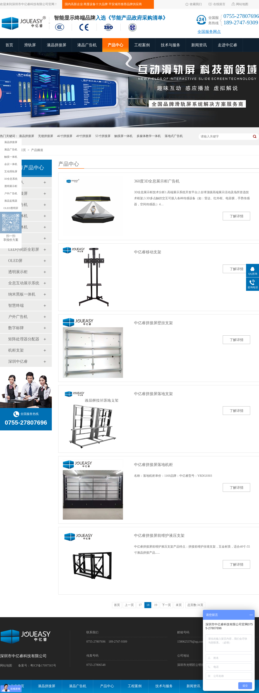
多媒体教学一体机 (149, 136)
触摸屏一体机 (123, 136)
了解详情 (236, 216)
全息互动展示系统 (23, 283)
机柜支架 (16, 350)
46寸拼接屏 (64, 136)
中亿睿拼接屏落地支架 (153, 394)
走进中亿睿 (227, 45)
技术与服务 (170, 45)
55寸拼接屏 (103, 136)
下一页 (166, 605)
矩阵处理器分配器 (23, 339)
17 (140, 605)
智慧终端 (16, 305)
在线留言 (219, 4)
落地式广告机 (174, 136)
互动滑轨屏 (10, 171)
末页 (179, 605)
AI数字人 (16, 182)
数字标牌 (16, 328)
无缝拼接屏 (45, 136)
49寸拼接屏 (83, 136)
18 (147, 605)
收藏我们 (196, 4)
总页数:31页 (195, 605)
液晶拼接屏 (56, 45)
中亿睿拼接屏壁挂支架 (153, 323)
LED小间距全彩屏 (23, 249)
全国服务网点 (209, 32)
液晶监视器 (10, 200)
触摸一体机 (18, 216)
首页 (9, 45)
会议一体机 (18, 227)
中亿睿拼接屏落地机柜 (153, 465)
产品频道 (37, 150)
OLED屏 (15, 261)
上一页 (129, 605)
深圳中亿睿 (18, 361)
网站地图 (242, 4)
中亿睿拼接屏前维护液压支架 (159, 535)
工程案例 (142, 45)
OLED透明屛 (10, 208)
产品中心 (115, 45)
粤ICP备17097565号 (43, 665)
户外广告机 (18, 317)
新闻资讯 (199, 45)
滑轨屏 (30, 45)
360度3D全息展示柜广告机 (157, 181)
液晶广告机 (87, 45)
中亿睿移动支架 (147, 252)
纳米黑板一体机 (21, 294)
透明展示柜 (18, 272)
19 (155, 605)
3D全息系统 (11, 178)
